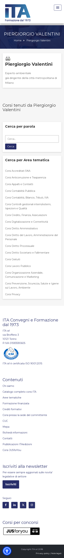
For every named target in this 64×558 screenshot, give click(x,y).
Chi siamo (8, 385)
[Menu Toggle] (57, 8)
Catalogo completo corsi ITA (19, 391)
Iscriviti (10, 484)
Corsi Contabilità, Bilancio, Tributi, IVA (26, 197)
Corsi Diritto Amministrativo (21, 228)
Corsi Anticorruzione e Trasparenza (25, 177)
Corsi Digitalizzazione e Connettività (26, 221)
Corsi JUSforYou (12, 450)
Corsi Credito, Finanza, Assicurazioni (26, 215)
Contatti (7, 438)
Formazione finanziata (16, 403)
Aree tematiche (12, 397)
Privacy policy (43, 553)
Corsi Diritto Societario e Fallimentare (27, 252)
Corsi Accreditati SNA (17, 170)
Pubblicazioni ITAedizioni (17, 444)
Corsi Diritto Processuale (19, 246)
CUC (5, 420)
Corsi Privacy (12, 294)
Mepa (6, 426)
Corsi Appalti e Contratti (19, 184)
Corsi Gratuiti (12, 259)
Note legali (56, 553)
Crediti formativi (12, 409)
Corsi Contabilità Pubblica (20, 190)
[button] (7, 551)
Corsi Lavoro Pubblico (18, 266)
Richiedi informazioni (15, 432)
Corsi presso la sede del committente (25, 415)
